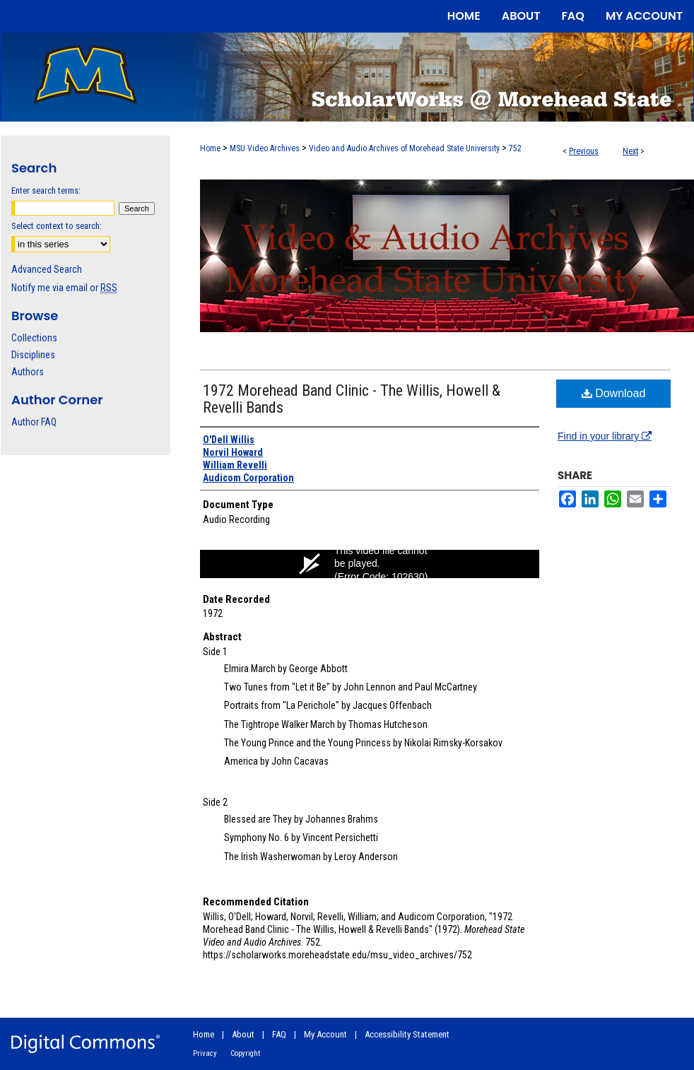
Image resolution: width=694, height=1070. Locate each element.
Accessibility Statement (407, 1034)
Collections (34, 337)
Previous (584, 151)
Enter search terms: (46, 190)
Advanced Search (46, 269)
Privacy (205, 1053)
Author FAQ (34, 422)
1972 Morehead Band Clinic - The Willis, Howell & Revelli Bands (351, 399)
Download (614, 393)
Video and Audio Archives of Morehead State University (404, 148)
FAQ (279, 1034)
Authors (27, 371)
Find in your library (605, 436)
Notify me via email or (64, 287)
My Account (325, 1034)
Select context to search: (56, 226)
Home (210, 148)
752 (515, 148)
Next (630, 151)
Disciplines (33, 354)
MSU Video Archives (265, 148)
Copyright (245, 1053)
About (243, 1034)
